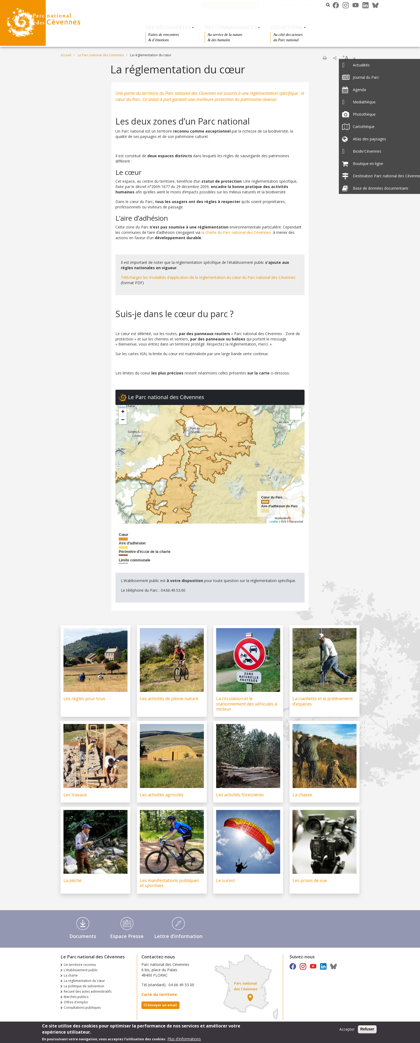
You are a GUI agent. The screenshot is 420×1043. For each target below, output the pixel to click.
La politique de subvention (84, 986)
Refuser (367, 1029)
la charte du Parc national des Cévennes (236, 232)
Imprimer (324, 58)
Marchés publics (76, 997)
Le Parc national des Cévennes (236, 4)
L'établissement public (81, 970)
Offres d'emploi (76, 1002)
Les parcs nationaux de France (296, 4)
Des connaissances (230, 27)
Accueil (66, 55)
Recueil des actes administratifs (87, 991)
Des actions (287, 27)
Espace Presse (127, 936)
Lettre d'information (178, 936)
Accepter (347, 1029)
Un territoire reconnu (80, 964)
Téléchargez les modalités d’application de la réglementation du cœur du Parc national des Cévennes (208, 277)
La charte (71, 975)
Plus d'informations (184, 1038)
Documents (82, 936)
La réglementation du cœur (84, 980)
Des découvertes (168, 27)
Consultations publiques (82, 1007)
